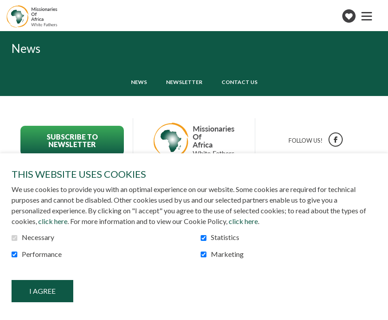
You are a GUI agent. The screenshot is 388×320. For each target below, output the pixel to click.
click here (52, 221)
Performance (42, 254)
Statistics (225, 237)
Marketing (227, 254)
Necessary (38, 237)
